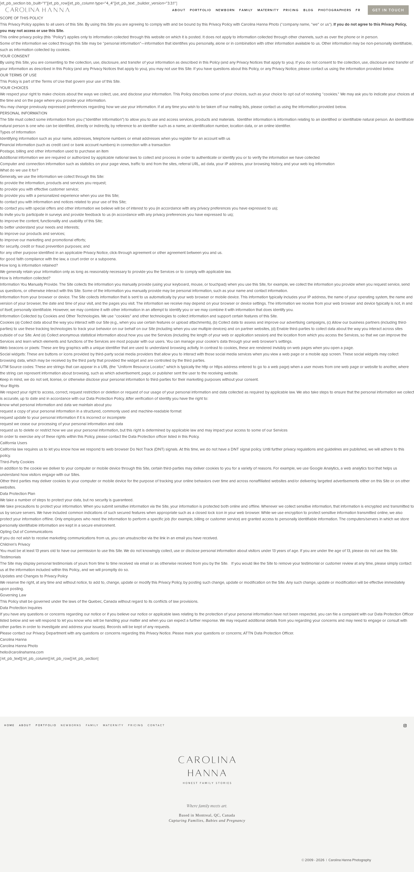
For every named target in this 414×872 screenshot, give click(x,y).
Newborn (225, 10)
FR (358, 10)
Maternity (268, 10)
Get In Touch (388, 10)
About (178, 10)
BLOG (308, 10)
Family (246, 10)
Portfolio (200, 10)
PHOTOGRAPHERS (334, 10)
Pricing (291, 10)
